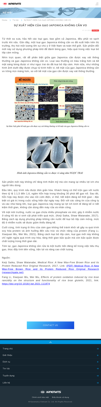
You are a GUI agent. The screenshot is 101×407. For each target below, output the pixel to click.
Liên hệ (6, 382)
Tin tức (15, 20)
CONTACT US (50, 325)
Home (4, 20)
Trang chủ (8, 348)
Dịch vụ (6, 361)
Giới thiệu (7, 355)
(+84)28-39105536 (50, 313)
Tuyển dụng (8, 375)
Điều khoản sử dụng (60, 397)
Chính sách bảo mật (40, 397)
